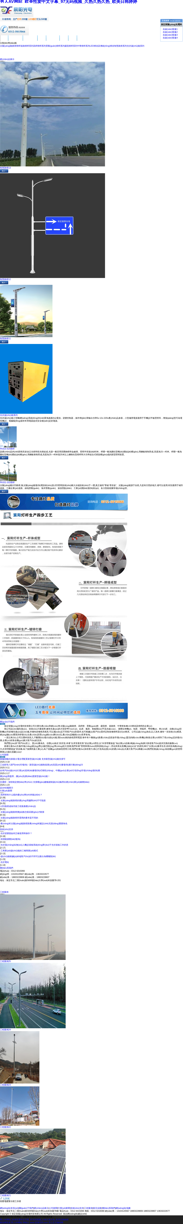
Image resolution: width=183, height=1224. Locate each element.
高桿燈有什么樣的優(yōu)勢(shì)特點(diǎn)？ (21, 795)
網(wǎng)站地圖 (123, 1208)
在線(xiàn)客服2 (170, 32)
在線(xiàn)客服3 (170, 35)
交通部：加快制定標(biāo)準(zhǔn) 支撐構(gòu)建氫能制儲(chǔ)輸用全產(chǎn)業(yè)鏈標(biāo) (44, 782)
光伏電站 (5, 862)
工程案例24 (5, 1030)
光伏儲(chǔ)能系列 (135, 46)
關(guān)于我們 (15, 40)
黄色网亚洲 (5, 1222)
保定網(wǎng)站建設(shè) (75, 1214)
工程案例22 (5, 1127)
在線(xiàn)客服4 (170, 38)
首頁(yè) (4, 40)
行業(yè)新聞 (6, 791)
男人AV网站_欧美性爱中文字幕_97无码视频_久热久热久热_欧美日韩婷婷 (34, 1220)
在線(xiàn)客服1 (170, 29)
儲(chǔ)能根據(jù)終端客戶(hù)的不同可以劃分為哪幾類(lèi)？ (28, 856)
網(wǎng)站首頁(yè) (9, 1208)
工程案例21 (5, 1195)
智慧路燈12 (5, 279)
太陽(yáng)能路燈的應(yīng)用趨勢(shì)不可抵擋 (23, 800)
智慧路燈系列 (120, 46)
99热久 (26, 1222)
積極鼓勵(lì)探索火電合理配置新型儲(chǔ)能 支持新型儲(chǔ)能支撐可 (32, 759)
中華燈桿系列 (83, 46)
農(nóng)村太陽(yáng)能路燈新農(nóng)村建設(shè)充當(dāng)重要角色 (34, 823)
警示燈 (11, 1201)
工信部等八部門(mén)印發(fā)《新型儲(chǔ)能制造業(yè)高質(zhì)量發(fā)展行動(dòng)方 (41, 765)
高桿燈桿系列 (39, 46)
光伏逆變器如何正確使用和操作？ (16, 833)
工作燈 (18, 1201)
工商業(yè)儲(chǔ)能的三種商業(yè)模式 (19, 851)
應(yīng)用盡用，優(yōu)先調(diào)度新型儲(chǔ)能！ (25, 776)
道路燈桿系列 (27, 46)
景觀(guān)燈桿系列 (55, 46)
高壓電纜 (4, 1201)
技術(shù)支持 (52, 40)
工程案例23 (5, 1085)
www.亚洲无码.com (39, 1222)
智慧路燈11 (5, 338)
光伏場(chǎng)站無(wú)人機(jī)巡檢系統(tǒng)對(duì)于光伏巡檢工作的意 (34, 845)
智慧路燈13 (5, 168)
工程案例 (64, 40)
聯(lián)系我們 (83, 40)
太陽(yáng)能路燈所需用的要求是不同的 (19, 818)
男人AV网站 (16, 1222)
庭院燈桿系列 (71, 46)
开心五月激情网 (55, 1222)
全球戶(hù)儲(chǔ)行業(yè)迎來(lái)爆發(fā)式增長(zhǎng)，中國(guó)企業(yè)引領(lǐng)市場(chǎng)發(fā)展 (50, 770)
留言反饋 (72, 40)
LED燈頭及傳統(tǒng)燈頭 (102, 46)
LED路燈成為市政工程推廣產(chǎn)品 (18, 806)
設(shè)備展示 (6, 788)
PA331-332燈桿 (7, 482)
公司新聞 (42, 40)
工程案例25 (5, 961)
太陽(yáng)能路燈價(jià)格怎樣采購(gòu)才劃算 (22, 812)
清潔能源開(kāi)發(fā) (10, 839)
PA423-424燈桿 (7, 449)
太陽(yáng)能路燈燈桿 (10, 46)
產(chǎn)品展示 (30, 40)
